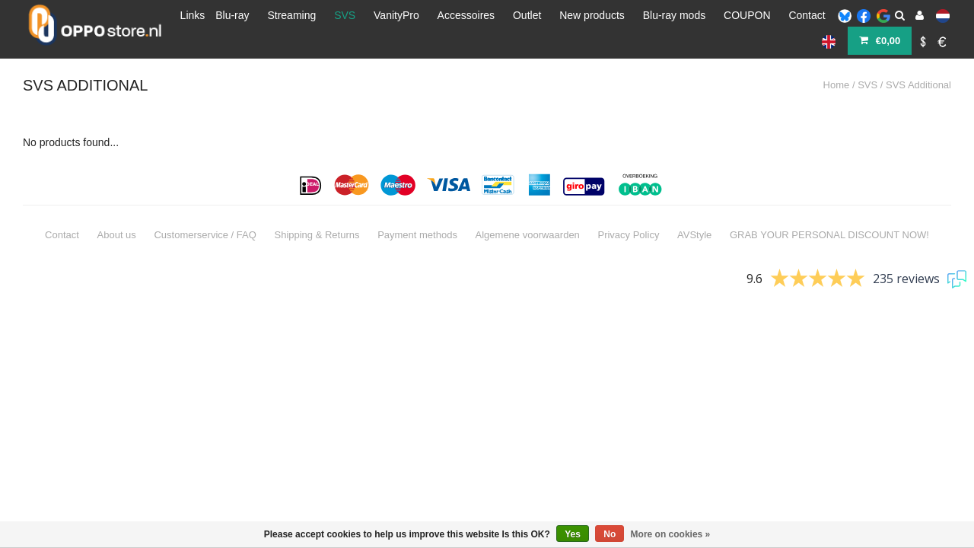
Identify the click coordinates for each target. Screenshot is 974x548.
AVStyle (694, 215)
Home (836, 65)
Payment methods (417, 215)
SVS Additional (918, 65)
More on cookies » (671, 534)
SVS (344, 15)
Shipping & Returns (316, 215)
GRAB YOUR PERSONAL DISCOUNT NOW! (829, 215)
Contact (806, 15)
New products (592, 15)
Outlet (527, 15)
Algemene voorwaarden (528, 215)
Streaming (291, 15)
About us (116, 215)
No (609, 534)
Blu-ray (232, 15)
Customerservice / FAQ (205, 215)
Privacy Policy (628, 215)
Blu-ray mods (674, 15)
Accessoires (466, 15)
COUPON (747, 15)
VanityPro (396, 15)
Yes (573, 534)
